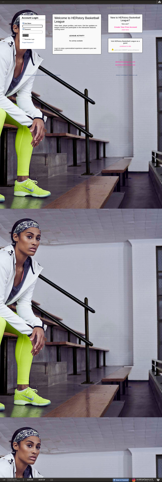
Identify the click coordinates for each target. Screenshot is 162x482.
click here (125, 30)
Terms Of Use (133, 75)
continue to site (125, 46)
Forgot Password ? (28, 42)
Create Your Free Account (125, 27)
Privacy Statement (122, 75)
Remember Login (29, 39)
